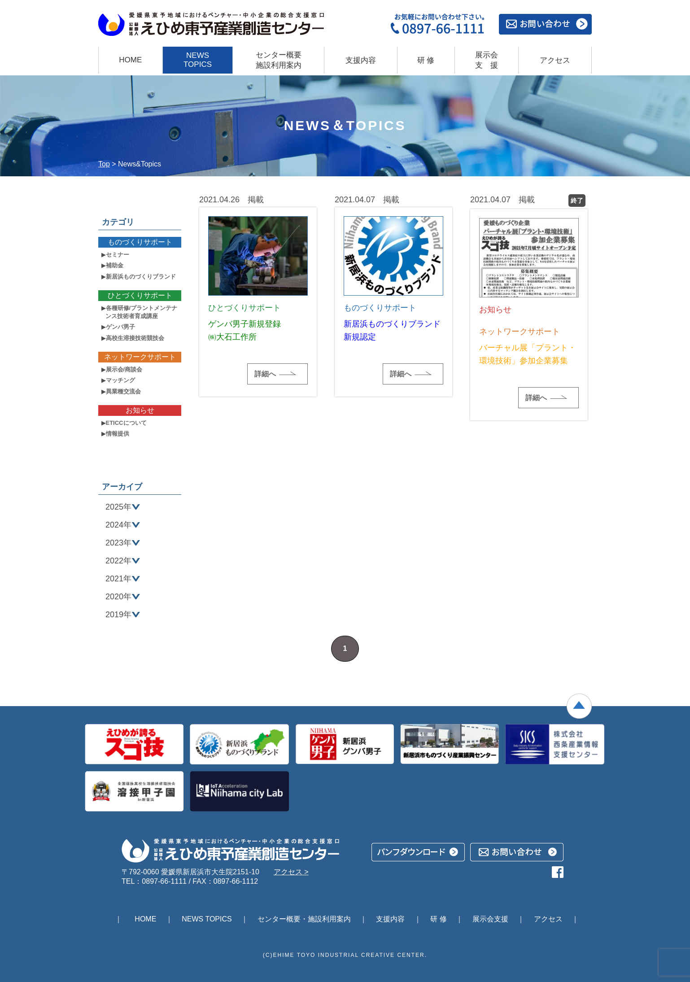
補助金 (114, 265)
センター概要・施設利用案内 (304, 919)
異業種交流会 (123, 391)
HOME (130, 60)
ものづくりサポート (140, 242)
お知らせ (140, 410)
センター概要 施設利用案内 (278, 60)
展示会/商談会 (124, 369)
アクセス (555, 60)
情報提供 (117, 433)
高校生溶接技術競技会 (135, 338)
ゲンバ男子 (120, 326)
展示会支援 (486, 60)
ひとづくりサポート (140, 295)
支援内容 (360, 60)
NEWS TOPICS (197, 60)
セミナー (117, 254)
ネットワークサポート (140, 357)
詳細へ (265, 374)
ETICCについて (126, 422)
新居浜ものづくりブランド (141, 276)
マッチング (120, 380)
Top (104, 164)
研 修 (426, 60)
